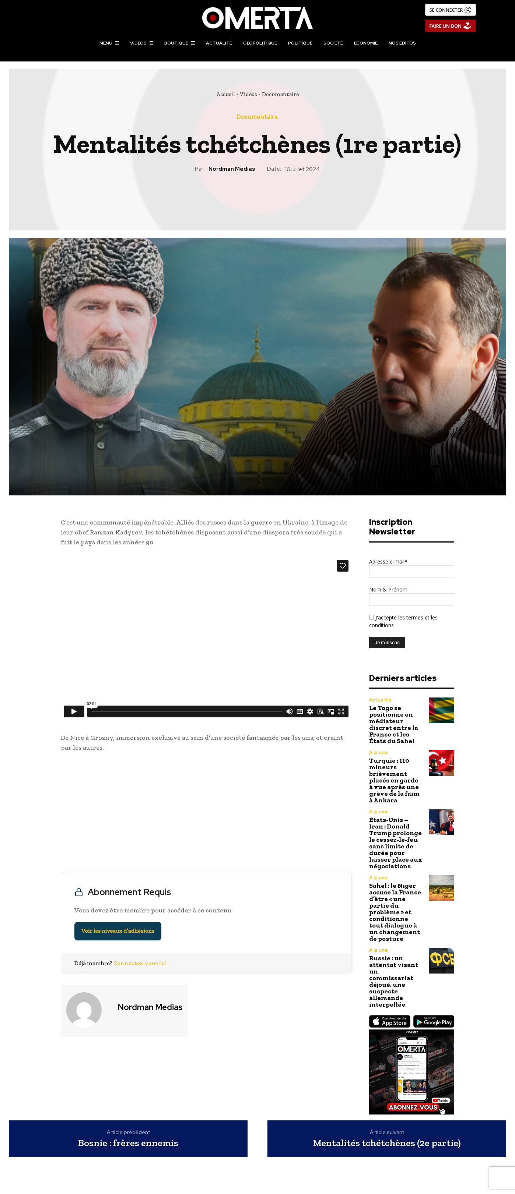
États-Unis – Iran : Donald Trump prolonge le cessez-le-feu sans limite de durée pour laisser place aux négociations (395, 843)
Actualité (380, 699)
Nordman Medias (232, 169)
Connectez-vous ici (140, 963)
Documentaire (280, 94)
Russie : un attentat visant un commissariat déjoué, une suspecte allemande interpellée (393, 981)
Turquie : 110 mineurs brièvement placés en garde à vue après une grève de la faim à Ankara (394, 780)
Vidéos (248, 94)
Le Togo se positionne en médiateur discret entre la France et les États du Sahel (393, 724)
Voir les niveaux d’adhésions (117, 931)
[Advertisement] (206, 813)
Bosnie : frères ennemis (128, 1143)
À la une (378, 752)
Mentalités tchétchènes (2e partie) (387, 1143)
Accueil (225, 94)
